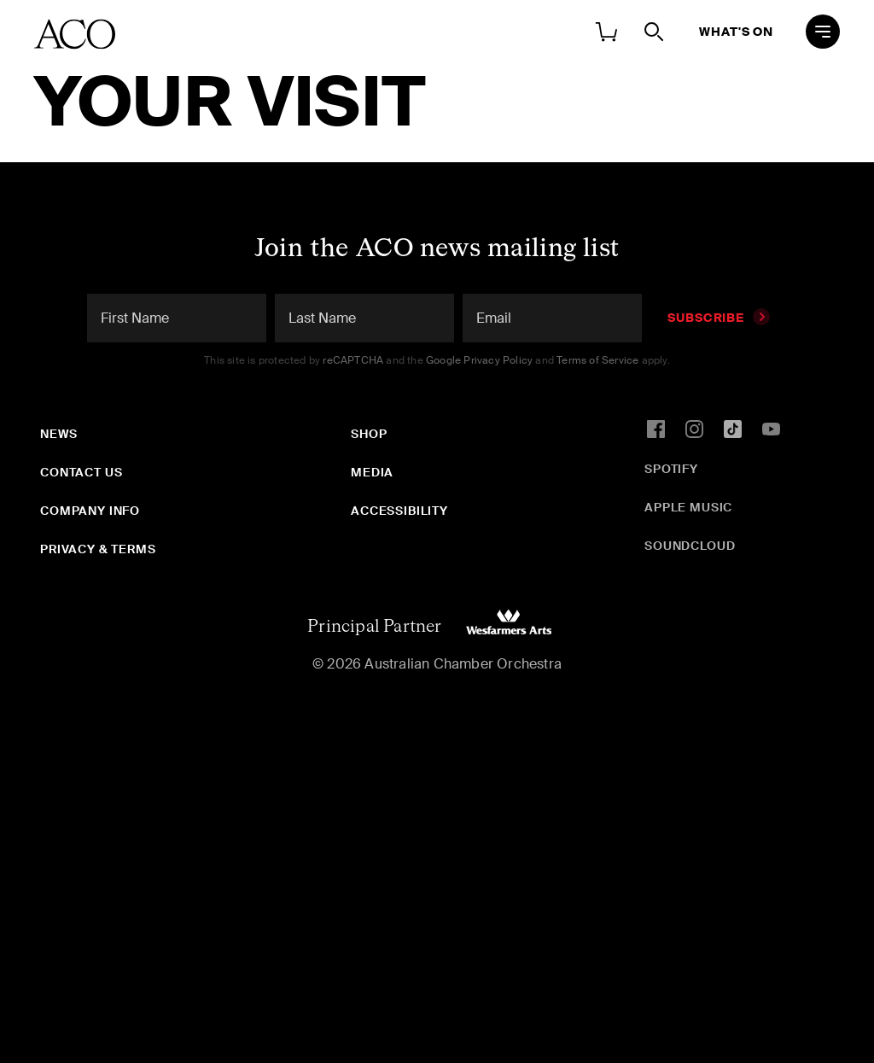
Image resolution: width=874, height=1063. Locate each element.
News (58, 433)
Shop (369, 433)
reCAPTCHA (353, 360)
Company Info (90, 510)
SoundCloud (689, 545)
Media (372, 472)
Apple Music (688, 507)
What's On (736, 31)
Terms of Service (597, 360)
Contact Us (81, 472)
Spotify (671, 468)
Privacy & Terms (98, 549)
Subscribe (718, 318)
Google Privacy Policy (479, 360)
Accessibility (399, 510)
